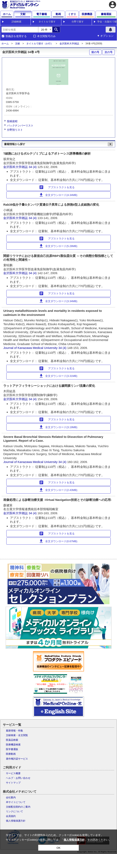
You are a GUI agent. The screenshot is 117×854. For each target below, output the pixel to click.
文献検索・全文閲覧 (17, 735)
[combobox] (19, 30)
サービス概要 (13, 773)
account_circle (112, 4)
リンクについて (14, 811)
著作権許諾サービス (17, 758)
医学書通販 (12, 749)
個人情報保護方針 (15, 820)
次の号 (109, 52)
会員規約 (11, 816)
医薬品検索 (12, 740)
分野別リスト (15, 129)
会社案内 (11, 797)
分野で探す (78, 21)
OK (58, 847)
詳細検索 (16, 21)
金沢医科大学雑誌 (69, 43)
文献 (17, 43)
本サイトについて (15, 802)
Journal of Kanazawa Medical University (30, 348)
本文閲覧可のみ (46, 36)
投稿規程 (12, 121)
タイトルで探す (47, 21)
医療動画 (11, 753)
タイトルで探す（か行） (39, 43)
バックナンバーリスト (20, 125)
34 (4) (33, 167)
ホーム (5, 43)
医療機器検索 (13, 744)
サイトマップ (13, 782)
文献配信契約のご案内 (18, 806)
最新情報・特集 (14, 730)
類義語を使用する (16, 36)
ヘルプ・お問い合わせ (18, 778)
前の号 (95, 52)
